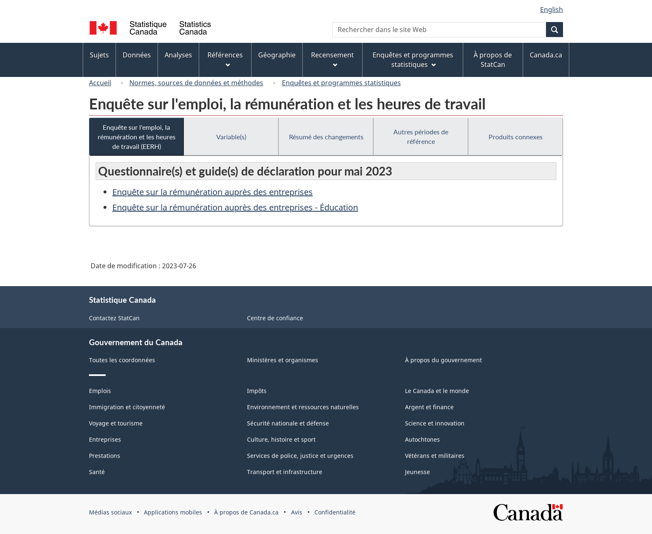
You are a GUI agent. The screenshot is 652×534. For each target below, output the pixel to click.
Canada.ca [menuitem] (546, 54)
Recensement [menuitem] (332, 58)
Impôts (257, 391)
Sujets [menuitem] (99, 54)
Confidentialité (335, 512)
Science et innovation (434, 423)
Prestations (104, 456)
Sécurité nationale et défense (288, 423)
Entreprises (105, 439)
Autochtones (422, 439)
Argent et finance (429, 407)
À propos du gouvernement (443, 360)
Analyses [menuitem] (178, 54)
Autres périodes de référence (420, 136)
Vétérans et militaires (434, 456)
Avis (296, 512)
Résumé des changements (326, 137)
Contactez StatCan (114, 318)
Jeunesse (417, 472)
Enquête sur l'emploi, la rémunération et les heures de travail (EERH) (136, 136)
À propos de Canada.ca (246, 512)
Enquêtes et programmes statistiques (341, 82)
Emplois (100, 391)
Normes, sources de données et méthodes (196, 82)
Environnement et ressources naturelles (303, 407)
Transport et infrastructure (284, 472)
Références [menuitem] (225, 58)
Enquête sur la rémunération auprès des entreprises (212, 192)
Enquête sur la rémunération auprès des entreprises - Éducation (235, 207)
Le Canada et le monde (437, 391)
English (551, 9)
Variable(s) (231, 137)
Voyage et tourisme (116, 423)
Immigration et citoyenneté (127, 407)
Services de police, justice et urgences (300, 456)
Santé (97, 472)
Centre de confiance (275, 318)
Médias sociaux (110, 512)
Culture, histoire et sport (281, 439)
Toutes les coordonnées (122, 360)
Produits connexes (516, 137)
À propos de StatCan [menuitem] (493, 59)
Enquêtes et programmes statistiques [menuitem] (413, 59)
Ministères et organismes (282, 360)
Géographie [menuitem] (277, 54)
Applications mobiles (173, 512)
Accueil (100, 82)
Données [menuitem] (137, 54)
